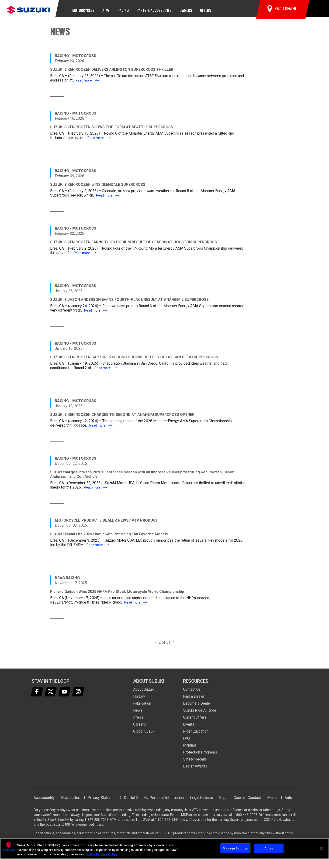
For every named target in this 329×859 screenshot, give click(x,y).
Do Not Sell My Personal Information (154, 800)
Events (188, 727)
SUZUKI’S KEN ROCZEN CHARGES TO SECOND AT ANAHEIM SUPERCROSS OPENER (122, 418)
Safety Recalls (195, 762)
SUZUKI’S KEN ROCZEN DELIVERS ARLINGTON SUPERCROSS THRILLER (111, 73)
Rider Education (195, 734)
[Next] (173, 645)
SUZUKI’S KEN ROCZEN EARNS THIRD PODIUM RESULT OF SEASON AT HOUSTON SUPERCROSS (133, 245)
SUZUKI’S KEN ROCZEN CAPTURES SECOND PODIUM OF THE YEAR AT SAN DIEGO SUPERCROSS (134, 360)
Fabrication (142, 706)
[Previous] (156, 645)
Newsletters (71, 800)
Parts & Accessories (154, 10)
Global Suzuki (144, 734)
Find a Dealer (193, 699)
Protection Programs (200, 755)
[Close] (321, 848)
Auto (288, 800)
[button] (316, 10)
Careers (139, 727)
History (139, 699)
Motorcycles (83, 10)
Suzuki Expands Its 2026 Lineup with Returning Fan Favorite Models (109, 537)
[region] (164, 848)
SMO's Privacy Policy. (102, 854)
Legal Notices (201, 800)
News (138, 713)
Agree (269, 848)
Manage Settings (235, 848)
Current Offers (194, 720)
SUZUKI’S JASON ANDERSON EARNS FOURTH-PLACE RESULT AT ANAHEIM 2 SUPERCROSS (129, 303)
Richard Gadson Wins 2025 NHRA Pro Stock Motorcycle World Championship (117, 595)
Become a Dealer (197, 706)
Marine (272, 800)
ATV (105, 10)
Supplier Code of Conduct (240, 800)
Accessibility (44, 800)
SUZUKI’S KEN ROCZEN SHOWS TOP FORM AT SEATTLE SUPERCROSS (111, 130)
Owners (186, 10)
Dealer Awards (195, 769)
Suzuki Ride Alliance (199, 713)
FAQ (186, 741)
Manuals (190, 748)
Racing (123, 10)
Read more (87, 83)
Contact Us (192, 692)
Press (138, 720)
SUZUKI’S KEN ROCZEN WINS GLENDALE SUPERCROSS (97, 188)
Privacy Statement (103, 800)
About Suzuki (144, 692)
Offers (205, 10)
